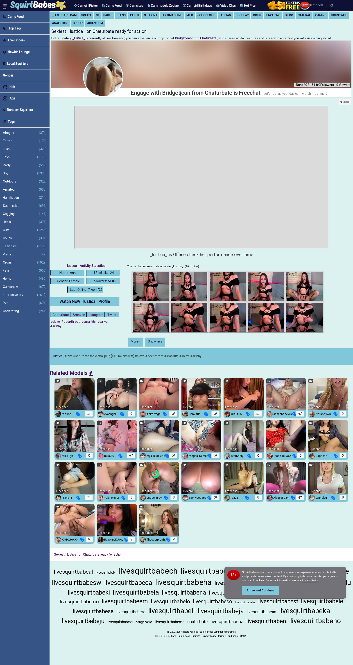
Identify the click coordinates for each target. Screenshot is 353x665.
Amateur (25, 189)
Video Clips (226, 5)
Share (173, 636)
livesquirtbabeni (266, 621)
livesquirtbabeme (169, 622)
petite (135, 15)
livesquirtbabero (131, 611)
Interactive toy (25, 295)
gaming (320, 15)
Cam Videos (184, 636)
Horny (25, 278)
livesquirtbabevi (120, 622)
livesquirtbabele (322, 601)
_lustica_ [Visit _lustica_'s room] (79, 38)
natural (304, 15)
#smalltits (88, 321)
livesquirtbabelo (170, 601)
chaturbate (197, 621)
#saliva (102, 321)
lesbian (225, 15)
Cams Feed (112, 5)
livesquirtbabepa (226, 621)
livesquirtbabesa (93, 611)
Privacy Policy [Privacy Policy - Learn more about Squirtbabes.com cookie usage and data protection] (310, 580)
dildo (289, 15)
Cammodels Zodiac (163, 5)
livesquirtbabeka (304, 610)
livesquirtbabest (278, 601)
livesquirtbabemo (79, 601)
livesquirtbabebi (105, 572)
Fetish (25, 270)
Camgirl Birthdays (197, 5)
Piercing (25, 254)
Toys (25, 157)
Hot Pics (248, 5)
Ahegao (25, 133)
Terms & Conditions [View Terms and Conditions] (228, 636)
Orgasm (25, 262)
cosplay (242, 15)
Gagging (25, 214)
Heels (25, 222)
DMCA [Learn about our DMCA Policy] (243, 636)
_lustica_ (58, 356)
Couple (25, 238)
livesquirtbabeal (73, 572)
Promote (196, 636)
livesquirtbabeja (221, 611)
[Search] (332, 5)
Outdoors (25, 181)
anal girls (60, 23)
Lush (25, 149)
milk (189, 15)
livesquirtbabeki (89, 592)
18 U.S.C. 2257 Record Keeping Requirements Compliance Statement (201, 632)
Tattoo (25, 141)
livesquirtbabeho (315, 621)
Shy (25, 173)
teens (121, 15)
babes (107, 15)
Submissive (25, 205)
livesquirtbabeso (212, 602)
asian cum (95, 23)
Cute (25, 230)
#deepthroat (70, 321)
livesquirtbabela (136, 592)
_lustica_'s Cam (64, 15)
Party (25, 165)
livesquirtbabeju (83, 621)
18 (97, 15)
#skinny (55, 326)
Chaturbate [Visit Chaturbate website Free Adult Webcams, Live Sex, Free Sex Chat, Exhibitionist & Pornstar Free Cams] (208, 38)
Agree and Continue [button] (260, 590)
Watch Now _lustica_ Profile (84, 301)
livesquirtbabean (261, 611)
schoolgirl (206, 15)
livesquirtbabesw (76, 582)
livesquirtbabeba (245, 602)
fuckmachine (172, 15)
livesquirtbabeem (125, 601)
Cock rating (25, 311)
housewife (339, 15)
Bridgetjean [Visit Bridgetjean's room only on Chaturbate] (183, 38)
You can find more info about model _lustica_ (155, 266)
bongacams (144, 622)
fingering (273, 15)
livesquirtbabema (209, 571)
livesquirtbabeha (183, 582)
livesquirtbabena (184, 592)
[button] (86, 5)
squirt (86, 15)
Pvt (25, 303)
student (150, 15)
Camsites (134, 5)
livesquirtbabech (147, 571)
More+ (135, 341)
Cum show (25, 286)
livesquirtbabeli (171, 611)
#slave (55, 321)
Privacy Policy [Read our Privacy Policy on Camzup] (209, 636)
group (78, 23)
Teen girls (25, 246)
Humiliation (25, 197)
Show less (155, 341)
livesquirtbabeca (128, 582)
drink (257, 15)
